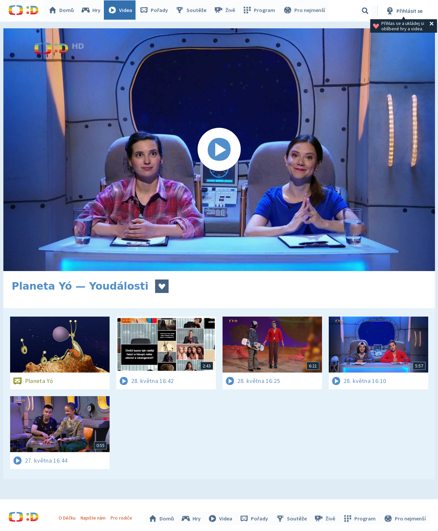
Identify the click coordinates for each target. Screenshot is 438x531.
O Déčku (68, 517)
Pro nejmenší (304, 11)
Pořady (155, 11)
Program (259, 11)
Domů (63, 11)
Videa (121, 11)
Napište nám (94, 517)
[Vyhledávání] (365, 11)
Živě (226, 11)
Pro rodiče (122, 517)
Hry (93, 11)
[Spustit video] (219, 149)
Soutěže (192, 11)
